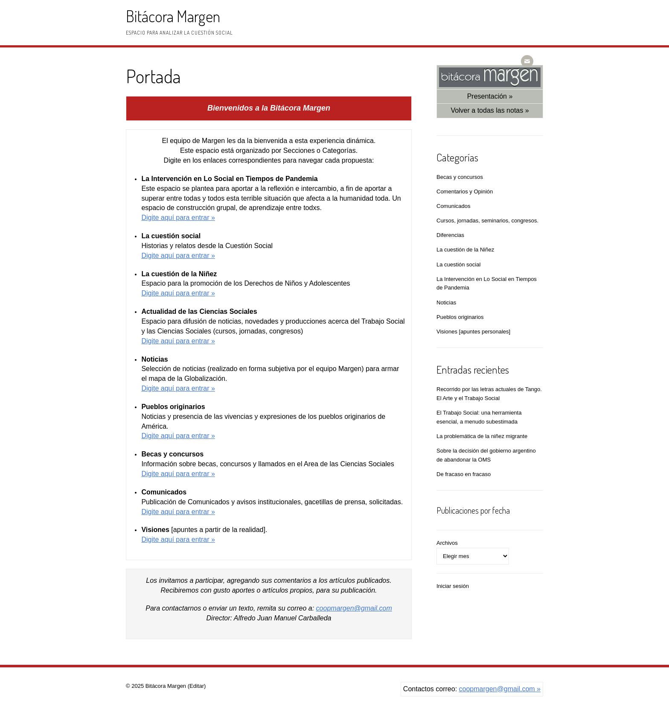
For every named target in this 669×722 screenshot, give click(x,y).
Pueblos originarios (460, 317)
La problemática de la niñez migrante (481, 436)
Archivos (447, 543)
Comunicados (453, 206)
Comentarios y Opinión (464, 191)
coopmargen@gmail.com (354, 608)
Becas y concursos (459, 177)
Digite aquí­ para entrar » (178, 217)
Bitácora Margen (173, 16)
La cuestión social (458, 264)
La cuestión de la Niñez (465, 249)
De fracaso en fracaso (463, 474)
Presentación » (490, 96)
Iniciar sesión (452, 586)
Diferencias (450, 235)
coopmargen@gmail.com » (500, 689)
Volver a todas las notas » (490, 110)
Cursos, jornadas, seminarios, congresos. (487, 220)
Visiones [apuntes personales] (473, 331)
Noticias (446, 302)
